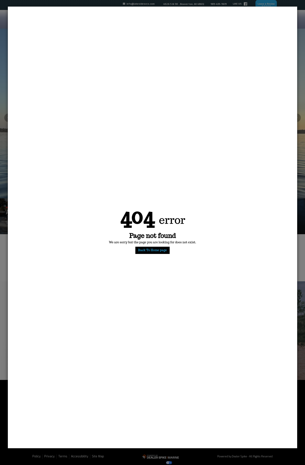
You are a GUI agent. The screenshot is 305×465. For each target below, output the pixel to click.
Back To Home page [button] (152, 250)
